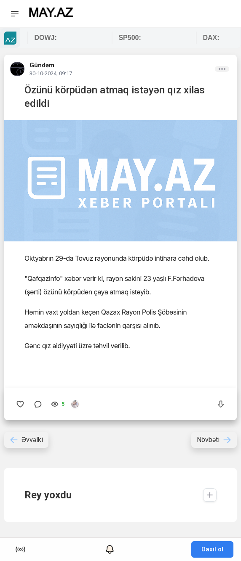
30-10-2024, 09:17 (50, 73)
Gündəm (41, 65)
